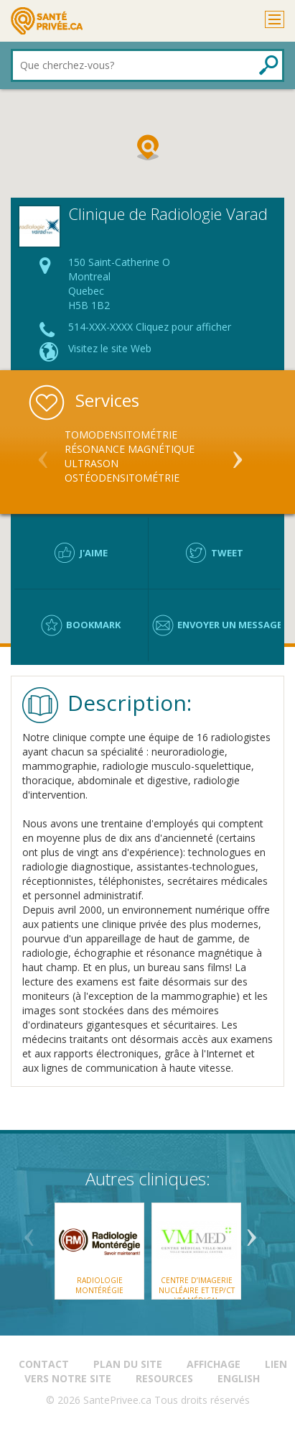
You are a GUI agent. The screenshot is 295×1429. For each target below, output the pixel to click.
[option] (147, 456)
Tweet (227, 552)
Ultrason (91, 463)
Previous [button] (43, 453)
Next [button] (237, 453)
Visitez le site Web (109, 348)
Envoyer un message (229, 624)
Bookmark (93, 624)
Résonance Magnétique (130, 449)
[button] (147, 147)
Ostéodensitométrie (122, 477)
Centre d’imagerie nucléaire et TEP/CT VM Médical (196, 1290)
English (238, 1378)
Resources (164, 1378)
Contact (44, 1364)
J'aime (94, 552)
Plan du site (127, 1364)
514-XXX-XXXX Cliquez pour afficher (149, 327)
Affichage (213, 1364)
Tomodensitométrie (121, 434)
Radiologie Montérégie (99, 1285)
